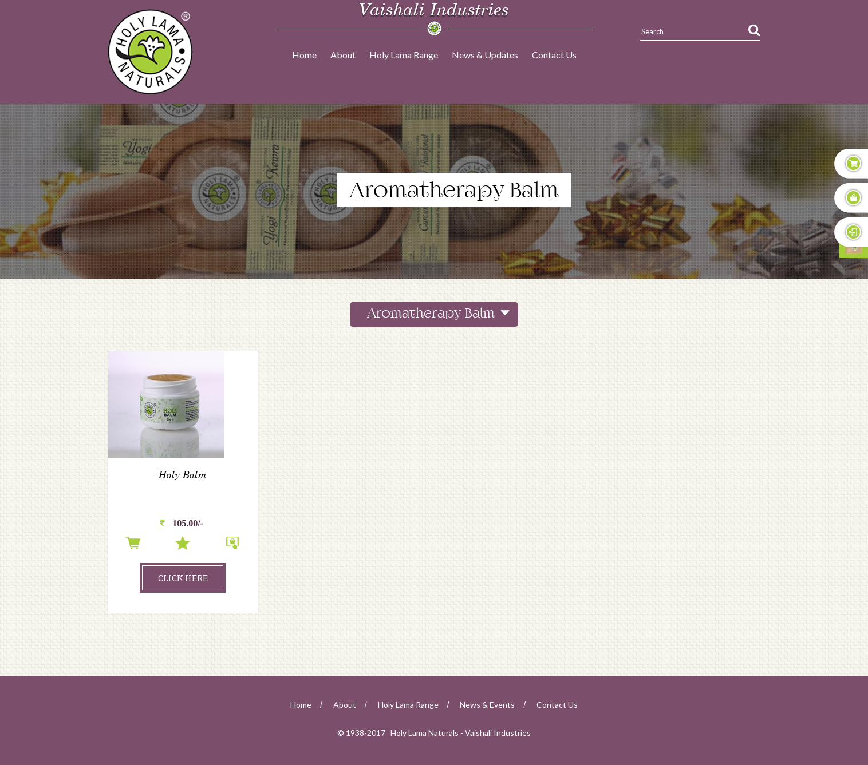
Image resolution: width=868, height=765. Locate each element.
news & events (487, 704)
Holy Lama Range (403, 54)
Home (304, 54)
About (343, 54)
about (344, 704)
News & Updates (485, 54)
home (300, 704)
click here (183, 578)
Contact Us (554, 54)
